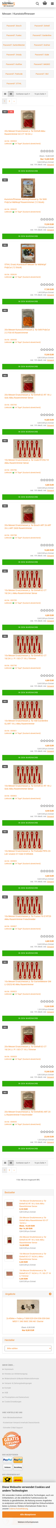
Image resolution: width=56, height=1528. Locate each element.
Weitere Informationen (28, 1522)
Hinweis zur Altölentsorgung (15, 1374)
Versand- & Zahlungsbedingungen (18, 1383)
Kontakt (7, 1388)
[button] (5, 94)
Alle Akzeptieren (28, 1514)
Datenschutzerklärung (18, 1509)
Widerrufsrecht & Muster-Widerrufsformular (21, 1379)
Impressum (9, 1369)
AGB (6, 1393)
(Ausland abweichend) (32, 144)
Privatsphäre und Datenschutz (16, 1397)
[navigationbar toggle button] (52, 3)
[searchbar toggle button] (37, 3)
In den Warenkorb (28, 171)
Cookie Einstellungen (12, 1402)
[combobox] (23, 94)
